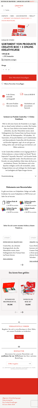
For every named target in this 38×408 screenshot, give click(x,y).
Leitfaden (7, 238)
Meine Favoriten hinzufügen (13, 84)
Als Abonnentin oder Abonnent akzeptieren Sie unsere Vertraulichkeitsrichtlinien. (19, 368)
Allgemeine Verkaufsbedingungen (12, 398)
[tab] (19, 176)
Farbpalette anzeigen (9, 59)
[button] (22, 265)
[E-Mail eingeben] (19, 364)
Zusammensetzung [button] (7, 176)
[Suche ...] (19, 10)
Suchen (19, 337)
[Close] (35, 1)
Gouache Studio (8, 40)
